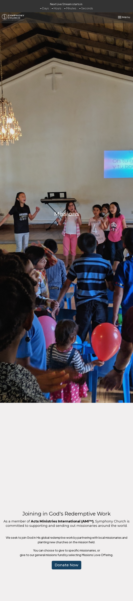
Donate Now (66, 565)
